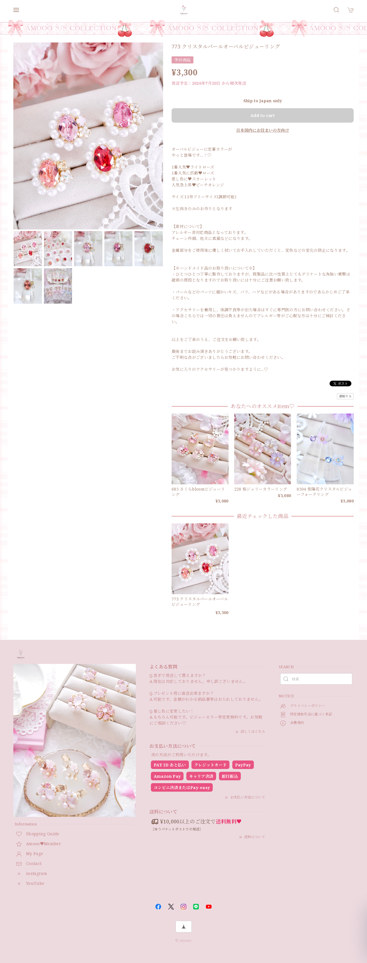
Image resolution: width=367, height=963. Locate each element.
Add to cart (262, 115)
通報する (345, 396)
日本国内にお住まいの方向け (262, 130)
